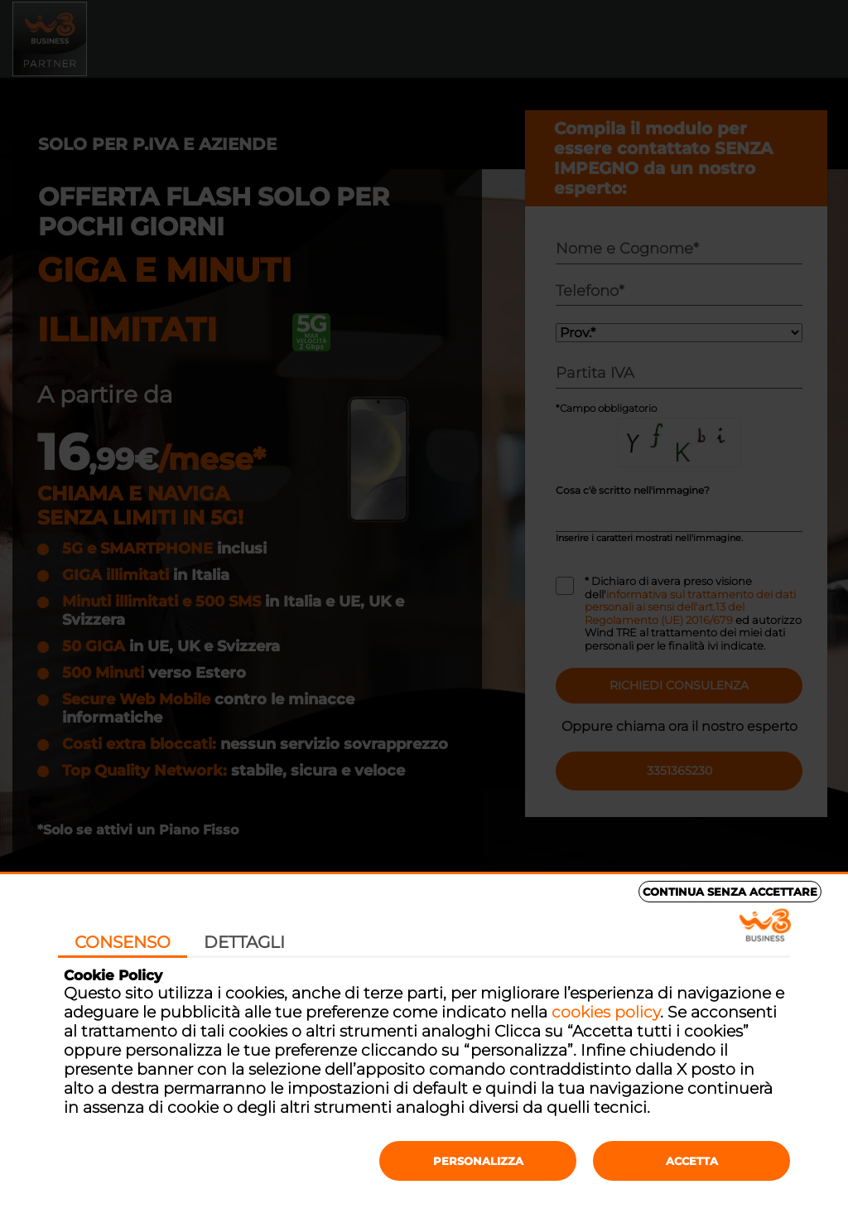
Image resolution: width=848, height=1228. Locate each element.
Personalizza (478, 1161)
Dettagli (244, 942)
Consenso (123, 942)
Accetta (692, 1161)
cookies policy (606, 1012)
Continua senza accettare (730, 891)
